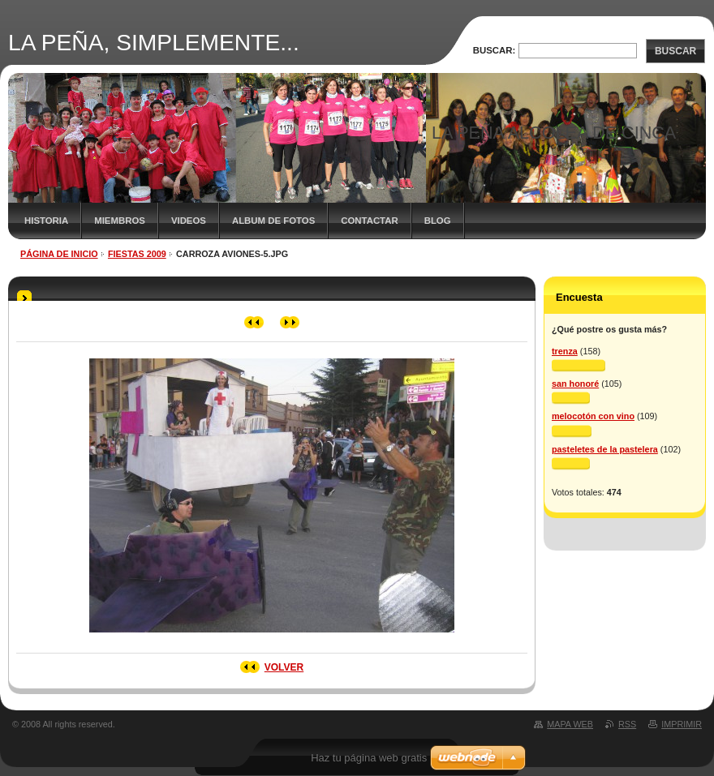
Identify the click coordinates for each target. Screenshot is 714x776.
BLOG (437, 220)
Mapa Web (570, 724)
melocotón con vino (593, 416)
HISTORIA (46, 220)
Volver (284, 667)
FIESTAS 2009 (137, 254)
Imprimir (681, 724)
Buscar (675, 51)
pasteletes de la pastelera (605, 449)
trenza (565, 351)
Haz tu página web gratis (369, 758)
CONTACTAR (369, 220)
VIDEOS (188, 220)
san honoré (575, 383)
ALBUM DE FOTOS (273, 220)
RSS (627, 724)
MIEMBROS (119, 220)
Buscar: (494, 50)
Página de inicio (59, 254)
